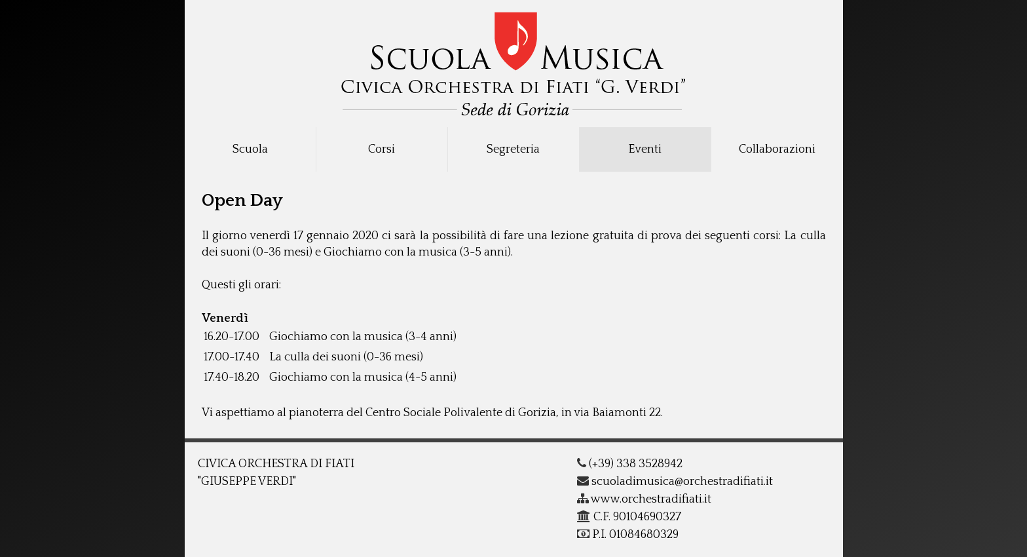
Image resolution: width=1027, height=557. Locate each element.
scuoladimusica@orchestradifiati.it (675, 481)
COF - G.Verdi (514, 59)
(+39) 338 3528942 (629, 464)
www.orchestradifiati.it (644, 499)
